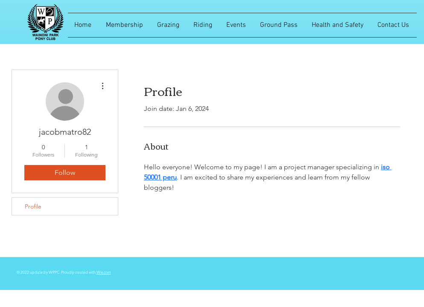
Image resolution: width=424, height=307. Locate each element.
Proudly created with (78, 272)
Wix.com (103, 272)
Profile (33, 206)
